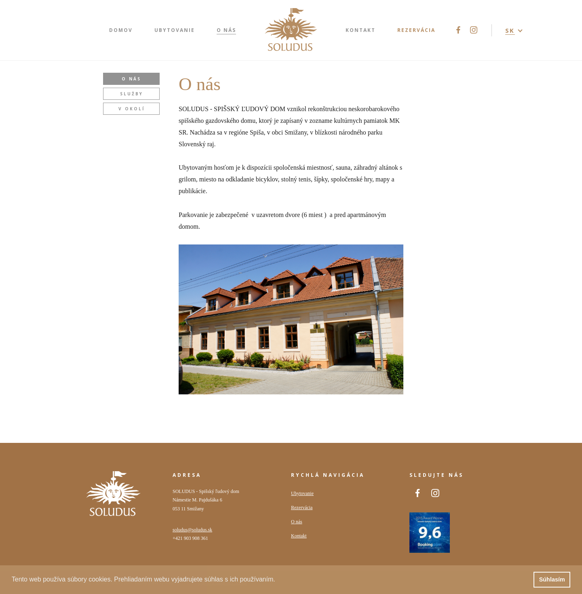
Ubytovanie (302, 493)
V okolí (131, 109)
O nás (131, 79)
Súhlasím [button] (552, 579)
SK (510, 30)
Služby (131, 94)
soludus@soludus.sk (192, 530)
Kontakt (299, 536)
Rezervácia (301, 507)
